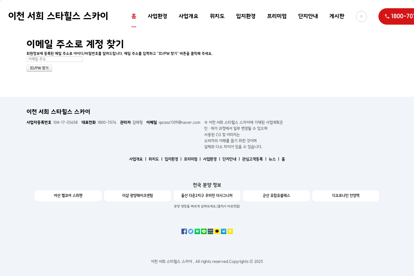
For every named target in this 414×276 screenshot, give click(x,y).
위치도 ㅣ (156, 159)
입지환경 (246, 16)
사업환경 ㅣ (212, 159)
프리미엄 (277, 16)
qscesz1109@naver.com (173, 122)
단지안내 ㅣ (231, 159)
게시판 (336, 16)
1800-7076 (99, 122)
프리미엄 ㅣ (193, 159)
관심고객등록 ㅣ (255, 159)
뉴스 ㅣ (274, 159)
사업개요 (188, 16)
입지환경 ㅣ (174, 159)
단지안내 (308, 16)
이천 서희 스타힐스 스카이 (58, 16)
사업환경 (157, 16)
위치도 (217, 16)
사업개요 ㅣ (138, 159)
